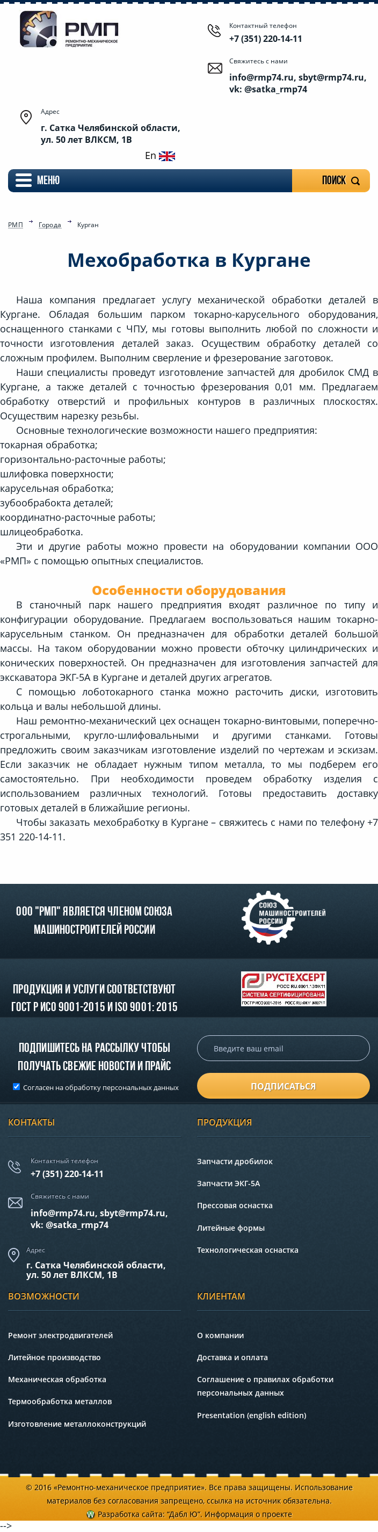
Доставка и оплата (232, 1357)
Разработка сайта (130, 1514)
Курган (88, 225)
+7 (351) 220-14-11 (265, 39)
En (160, 155)
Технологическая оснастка (248, 1250)
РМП (15, 225)
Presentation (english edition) (251, 1415)
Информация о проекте (248, 1514)
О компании (220, 1335)
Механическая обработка (57, 1379)
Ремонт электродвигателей (60, 1335)
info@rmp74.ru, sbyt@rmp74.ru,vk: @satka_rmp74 (99, 1219)
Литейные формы (231, 1228)
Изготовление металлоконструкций (77, 1424)
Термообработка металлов (60, 1401)
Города (50, 225)
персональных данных (141, 1087)
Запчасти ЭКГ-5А (228, 1183)
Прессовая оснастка (235, 1205)
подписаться (283, 1086)
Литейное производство (54, 1357)
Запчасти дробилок (235, 1161)
